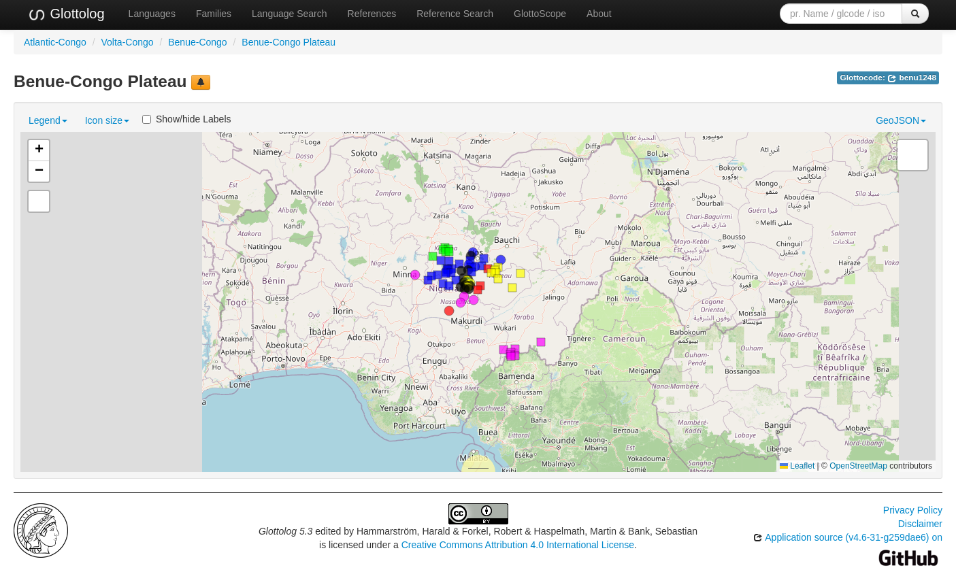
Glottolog (66, 14)
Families (213, 13)
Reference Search (454, 13)
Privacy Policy (912, 510)
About (599, 13)
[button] (449, 311)
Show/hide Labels (186, 119)
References (372, 13)
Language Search (289, 13)
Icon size (107, 120)
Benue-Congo (197, 42)
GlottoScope (540, 13)
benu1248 (911, 77)
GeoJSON (901, 120)
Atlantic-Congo (55, 42)
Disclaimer (920, 523)
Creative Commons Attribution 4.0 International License (517, 544)
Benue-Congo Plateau (288, 42)
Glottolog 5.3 (285, 531)
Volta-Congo (127, 42)
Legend (48, 120)
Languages (152, 13)
